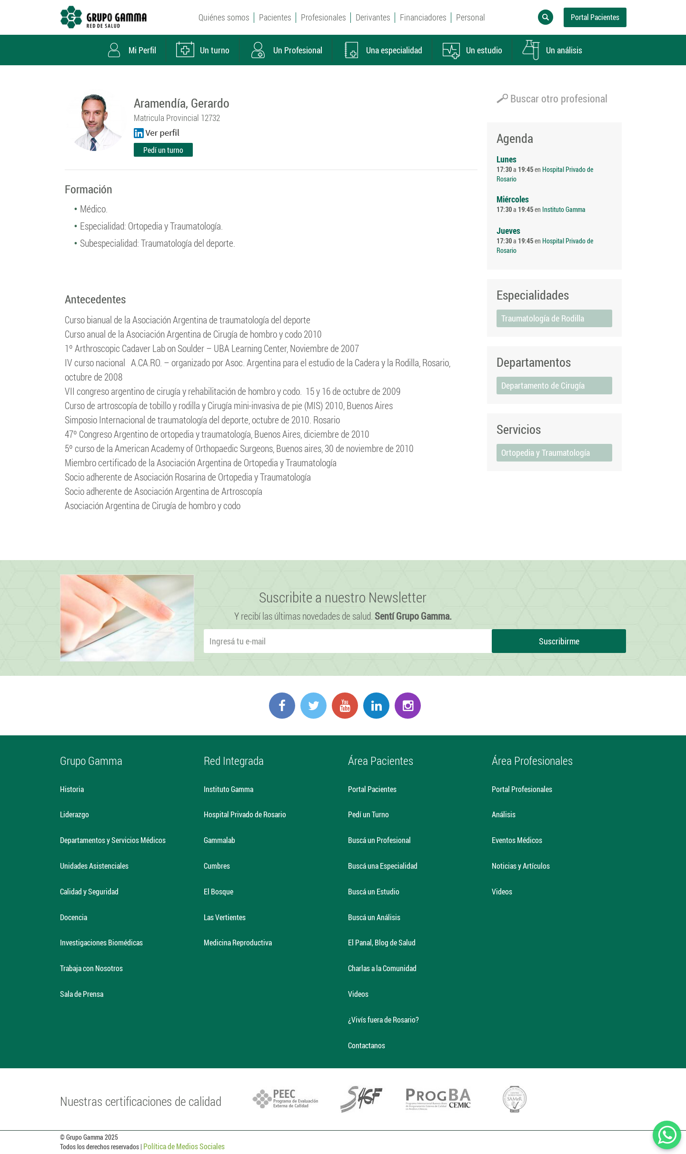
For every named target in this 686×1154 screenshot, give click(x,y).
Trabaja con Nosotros (91, 968)
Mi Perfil (130, 50)
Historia (72, 789)
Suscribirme (559, 641)
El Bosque (218, 891)
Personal (470, 17)
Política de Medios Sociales (184, 1146)
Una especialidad (381, 50)
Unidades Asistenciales (94, 866)
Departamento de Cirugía (543, 385)
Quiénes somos (224, 17)
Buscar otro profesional (552, 98)
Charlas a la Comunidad (382, 968)
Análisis (504, 814)
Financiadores (423, 17)
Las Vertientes (225, 917)
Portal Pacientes (595, 17)
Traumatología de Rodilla (542, 318)
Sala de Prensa (81, 994)
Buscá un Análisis (374, 917)
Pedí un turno (163, 150)
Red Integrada (234, 760)
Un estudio (471, 50)
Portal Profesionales (522, 789)
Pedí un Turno (368, 814)
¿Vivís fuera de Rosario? (383, 1019)
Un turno (202, 50)
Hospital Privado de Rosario (245, 814)
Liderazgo (74, 814)
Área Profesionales (532, 760)
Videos (358, 994)
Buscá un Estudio (373, 891)
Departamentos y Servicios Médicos (113, 840)
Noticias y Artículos (521, 866)
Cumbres (217, 866)
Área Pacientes (380, 760)
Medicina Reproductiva (238, 942)
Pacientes (275, 17)
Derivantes (373, 17)
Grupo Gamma (91, 760)
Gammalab (219, 840)
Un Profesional (285, 50)
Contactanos (366, 1045)
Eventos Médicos (517, 840)
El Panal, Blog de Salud (382, 942)
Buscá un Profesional (379, 840)
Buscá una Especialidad (383, 866)
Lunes (507, 159)
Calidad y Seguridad (89, 891)
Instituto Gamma (564, 209)
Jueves (508, 230)
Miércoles (513, 199)
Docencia (73, 917)
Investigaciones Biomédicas (101, 942)
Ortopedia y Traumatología (545, 452)
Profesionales (323, 17)
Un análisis (551, 50)
